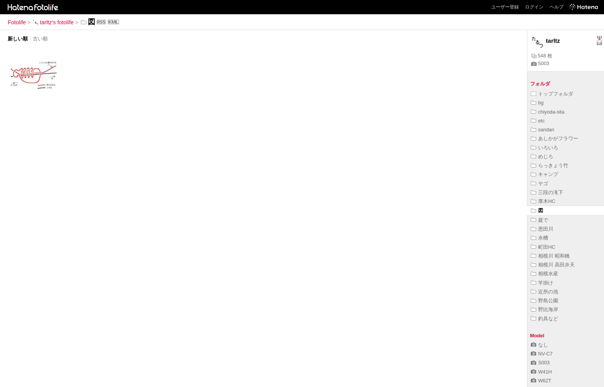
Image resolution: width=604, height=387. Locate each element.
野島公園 (544, 300)
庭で (539, 220)
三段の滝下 (547, 192)
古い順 (40, 39)
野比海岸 (544, 309)
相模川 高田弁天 (553, 265)
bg (537, 103)
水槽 (539, 238)
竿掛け (542, 283)
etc (538, 121)
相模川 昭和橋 (550, 256)
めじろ (542, 156)
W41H (541, 372)
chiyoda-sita (547, 112)
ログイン (534, 7)
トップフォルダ (552, 94)
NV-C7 (542, 354)
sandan (542, 129)
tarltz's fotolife (53, 22)
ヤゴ (539, 183)
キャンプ (544, 174)
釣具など (544, 319)
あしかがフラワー (554, 138)
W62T (541, 381)
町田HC (543, 247)
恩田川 (542, 229)
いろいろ (544, 148)
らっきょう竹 (549, 165)
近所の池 (544, 292)
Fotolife (17, 22)
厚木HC (543, 201)
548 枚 (541, 56)
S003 (540, 63)
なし (539, 345)
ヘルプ (557, 7)
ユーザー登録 (505, 7)
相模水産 (544, 273)
